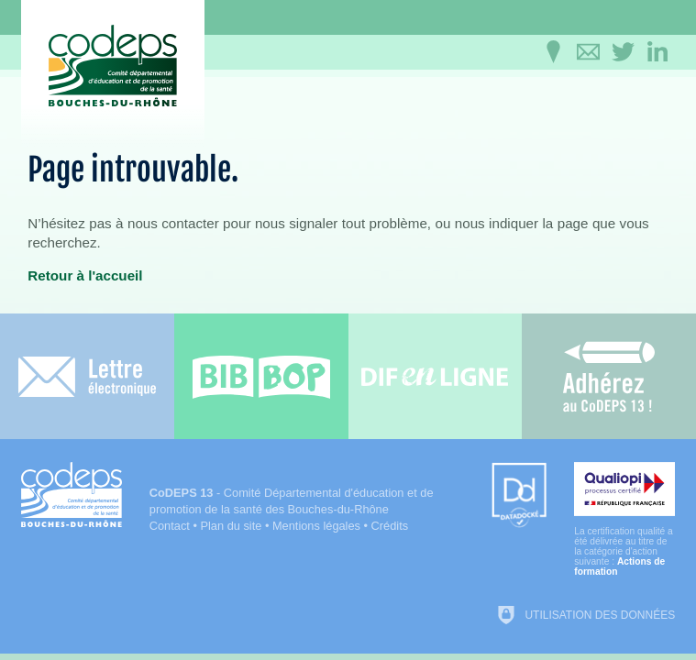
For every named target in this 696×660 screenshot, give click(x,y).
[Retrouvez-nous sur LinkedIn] (657, 52)
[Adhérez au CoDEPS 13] (609, 376)
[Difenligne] (435, 376)
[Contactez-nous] (587, 52)
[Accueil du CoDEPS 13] (112, 65)
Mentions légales (316, 526)
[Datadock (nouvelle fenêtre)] (519, 496)
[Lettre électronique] (87, 376)
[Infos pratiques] (553, 52)
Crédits (390, 526)
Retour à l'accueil (85, 275)
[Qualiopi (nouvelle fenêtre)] (624, 519)
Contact (169, 526)
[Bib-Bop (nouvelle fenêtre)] (261, 376)
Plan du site (230, 526)
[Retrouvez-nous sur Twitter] (622, 52)
